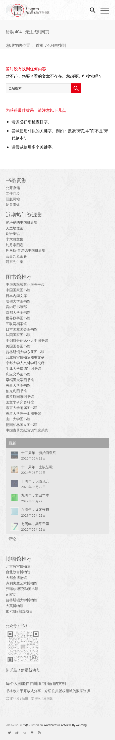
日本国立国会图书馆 (21, 329)
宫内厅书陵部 (16, 306)
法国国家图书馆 (18, 334)
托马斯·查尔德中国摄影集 (25, 250)
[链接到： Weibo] (17, 732)
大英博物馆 (14, 605)
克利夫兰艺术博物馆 (21, 583)
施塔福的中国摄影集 (21, 222)
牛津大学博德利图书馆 (23, 368)
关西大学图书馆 (18, 385)
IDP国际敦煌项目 (19, 611)
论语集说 (13, 233)
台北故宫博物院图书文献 (25, 357)
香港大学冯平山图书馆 (23, 413)
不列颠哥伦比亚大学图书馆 (27, 340)
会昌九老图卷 (16, 256)
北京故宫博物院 (18, 566)
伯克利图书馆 (16, 390)
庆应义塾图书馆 (18, 374)
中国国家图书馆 (18, 289)
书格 (26, 725)
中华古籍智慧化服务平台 (25, 284)
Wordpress (51, 725)
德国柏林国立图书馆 (21, 424)
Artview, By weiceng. (74, 725)
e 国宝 (11, 594)
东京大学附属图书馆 (21, 407)
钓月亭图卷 (14, 244)
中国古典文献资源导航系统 (27, 430)
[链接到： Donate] (32, 732)
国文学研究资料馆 (20, 402)
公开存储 (13, 187)
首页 (40, 45)
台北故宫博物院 (18, 571)
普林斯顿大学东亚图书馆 (25, 351)
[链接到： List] (24, 732)
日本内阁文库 (16, 295)
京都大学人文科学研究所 (25, 362)
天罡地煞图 (14, 228)
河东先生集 (14, 261)
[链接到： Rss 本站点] (39, 732)
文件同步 (13, 193)
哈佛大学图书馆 (18, 301)
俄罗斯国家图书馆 (20, 396)
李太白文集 (14, 239)
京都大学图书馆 (18, 312)
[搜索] (90, 10)
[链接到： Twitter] (9, 732)
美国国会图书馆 (18, 346)
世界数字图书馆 (18, 318)
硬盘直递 (13, 204)
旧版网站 (13, 199)
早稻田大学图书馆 (20, 379)
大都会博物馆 (16, 577)
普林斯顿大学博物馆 (21, 600)
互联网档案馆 (16, 323)
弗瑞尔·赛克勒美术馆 (22, 588)
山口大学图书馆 (18, 418)
